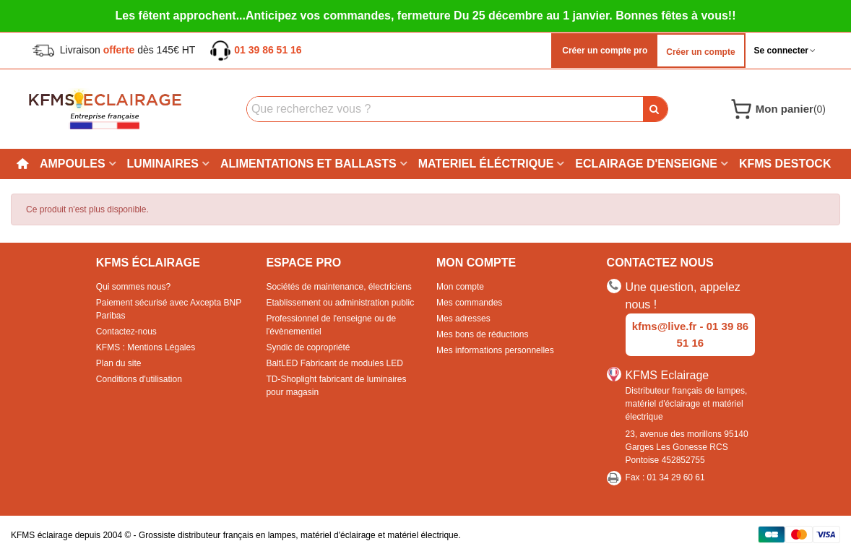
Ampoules (72, 163)
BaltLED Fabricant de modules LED (334, 363)
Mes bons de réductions (482, 334)
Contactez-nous (126, 331)
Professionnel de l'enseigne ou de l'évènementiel (331, 325)
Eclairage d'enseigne (646, 163)
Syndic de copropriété (308, 347)
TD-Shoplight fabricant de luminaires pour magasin (336, 385)
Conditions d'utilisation (139, 379)
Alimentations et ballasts (308, 163)
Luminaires (163, 163)
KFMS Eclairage (667, 375)
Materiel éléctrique (486, 163)
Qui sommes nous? (133, 287)
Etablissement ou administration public (340, 303)
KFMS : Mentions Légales (145, 347)
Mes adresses (463, 318)
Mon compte (460, 287)
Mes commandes (469, 303)
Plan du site (119, 363)
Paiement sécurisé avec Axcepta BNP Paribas (168, 309)
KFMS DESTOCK (785, 163)
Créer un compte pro (603, 51)
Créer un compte (700, 52)
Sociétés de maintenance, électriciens (338, 287)
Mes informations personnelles (495, 350)
